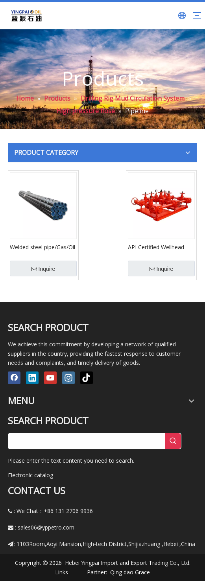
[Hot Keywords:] (173, 441)
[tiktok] (86, 377)
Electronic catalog (30, 475)
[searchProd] (86, 441)
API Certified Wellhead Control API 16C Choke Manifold (157, 246)
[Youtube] (50, 377)
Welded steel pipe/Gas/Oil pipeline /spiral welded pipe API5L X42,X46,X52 (42, 246)
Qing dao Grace (130, 572)
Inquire (43, 269)
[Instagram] (68, 377)
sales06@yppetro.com (46, 527)
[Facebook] (14, 377)
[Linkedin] (32, 377)
